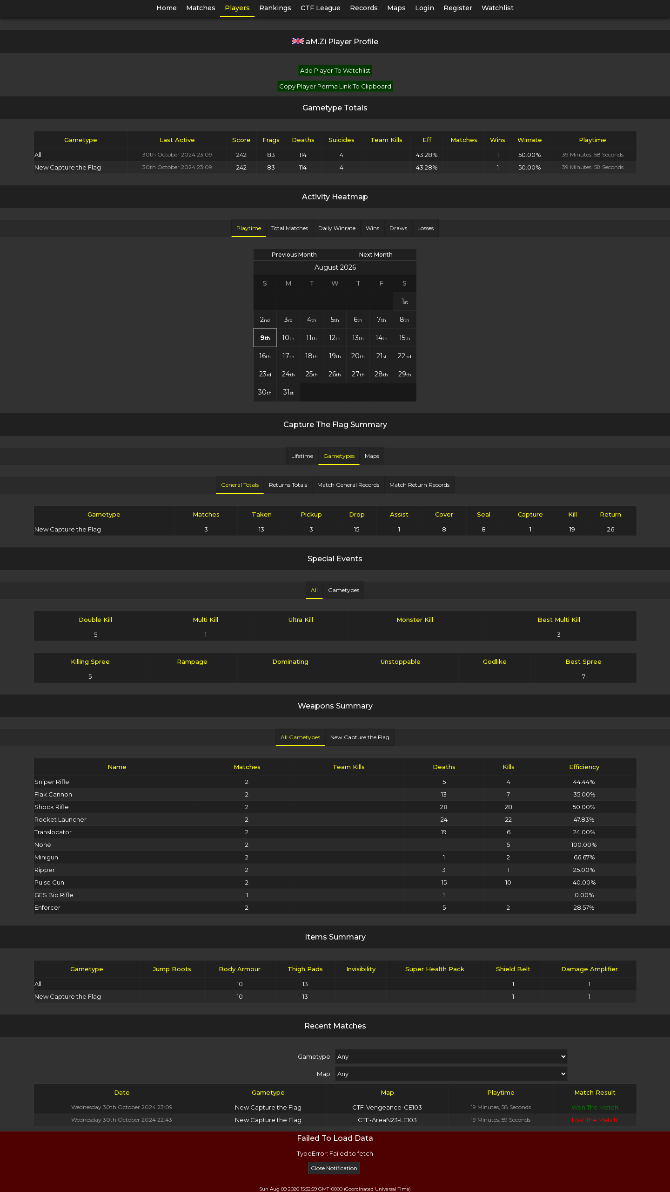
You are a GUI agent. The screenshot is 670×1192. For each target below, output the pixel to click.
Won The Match (594, 1107)
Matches (200, 8)
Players (237, 8)
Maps (396, 8)
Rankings (275, 8)
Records (364, 8)
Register (457, 8)
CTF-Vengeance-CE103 (387, 1107)
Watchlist (498, 8)
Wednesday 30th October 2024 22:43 (121, 1119)
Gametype (314, 1056)
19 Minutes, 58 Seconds (501, 1106)
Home (166, 8)
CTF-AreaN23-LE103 (387, 1120)
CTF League (321, 8)
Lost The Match (594, 1120)
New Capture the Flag (268, 1107)
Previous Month (294, 254)
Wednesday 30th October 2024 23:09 (122, 1106)
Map (323, 1073)
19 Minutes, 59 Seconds (500, 1119)
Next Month (376, 254)
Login (424, 8)
